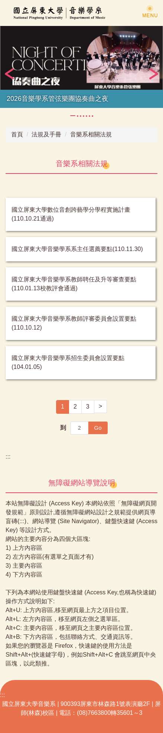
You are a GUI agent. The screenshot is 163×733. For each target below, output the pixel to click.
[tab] (72, 116)
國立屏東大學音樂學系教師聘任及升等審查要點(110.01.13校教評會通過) (74, 283)
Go (97, 428)
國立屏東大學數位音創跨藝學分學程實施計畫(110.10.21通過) (71, 214)
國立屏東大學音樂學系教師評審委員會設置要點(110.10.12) (74, 323)
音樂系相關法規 (91, 134)
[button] (9, 74)
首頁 (17, 134)
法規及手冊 (46, 134)
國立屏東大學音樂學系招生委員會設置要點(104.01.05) (68, 362)
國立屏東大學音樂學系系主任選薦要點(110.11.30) (77, 249)
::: (8, 456)
